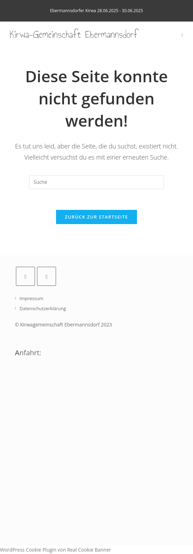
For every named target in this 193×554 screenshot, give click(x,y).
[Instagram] (46, 276)
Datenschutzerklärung (43, 308)
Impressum (32, 298)
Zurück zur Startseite (96, 217)
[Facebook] (25, 276)
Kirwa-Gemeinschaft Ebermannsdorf (74, 34)
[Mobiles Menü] (182, 35)
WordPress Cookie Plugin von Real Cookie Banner (55, 549)
